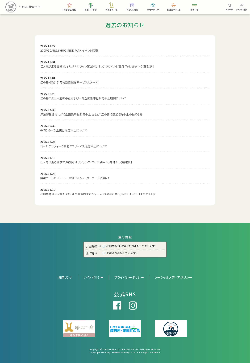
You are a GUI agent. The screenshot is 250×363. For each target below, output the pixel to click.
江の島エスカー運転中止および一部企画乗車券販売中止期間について (83, 98)
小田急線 (93, 246)
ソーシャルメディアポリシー (173, 277)
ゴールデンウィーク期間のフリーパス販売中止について (73, 146)
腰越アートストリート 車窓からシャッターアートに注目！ (74, 178)
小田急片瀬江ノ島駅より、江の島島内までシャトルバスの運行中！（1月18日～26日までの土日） (97, 194)
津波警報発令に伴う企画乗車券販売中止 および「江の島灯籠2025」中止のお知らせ (91, 114)
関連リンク (65, 277)
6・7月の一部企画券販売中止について (63, 130)
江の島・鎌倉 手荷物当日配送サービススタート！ (69, 82)
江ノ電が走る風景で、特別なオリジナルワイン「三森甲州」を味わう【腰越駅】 (86, 162)
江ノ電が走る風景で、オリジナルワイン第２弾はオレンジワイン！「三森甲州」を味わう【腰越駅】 (97, 66)
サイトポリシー (93, 277)
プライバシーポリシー (129, 277)
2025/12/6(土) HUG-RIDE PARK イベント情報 (69, 50)
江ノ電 (91, 253)
